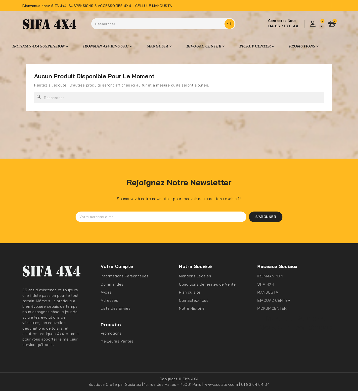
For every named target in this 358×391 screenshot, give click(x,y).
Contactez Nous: (283, 20)
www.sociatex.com (221, 384)
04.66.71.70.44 (283, 26)
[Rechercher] (179, 97)
